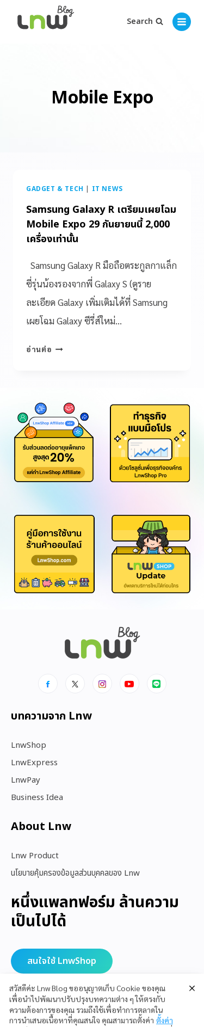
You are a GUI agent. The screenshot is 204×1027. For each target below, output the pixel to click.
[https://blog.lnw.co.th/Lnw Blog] (45, 22)
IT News (107, 189)
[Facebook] (48, 683)
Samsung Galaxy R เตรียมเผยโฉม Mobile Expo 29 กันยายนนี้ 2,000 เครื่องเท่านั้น (101, 224)
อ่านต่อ (44, 349)
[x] (75, 683)
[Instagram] (102, 683)
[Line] (156, 683)
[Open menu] (181, 22)
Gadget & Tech (55, 189)
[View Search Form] (145, 22)
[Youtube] (129, 683)
